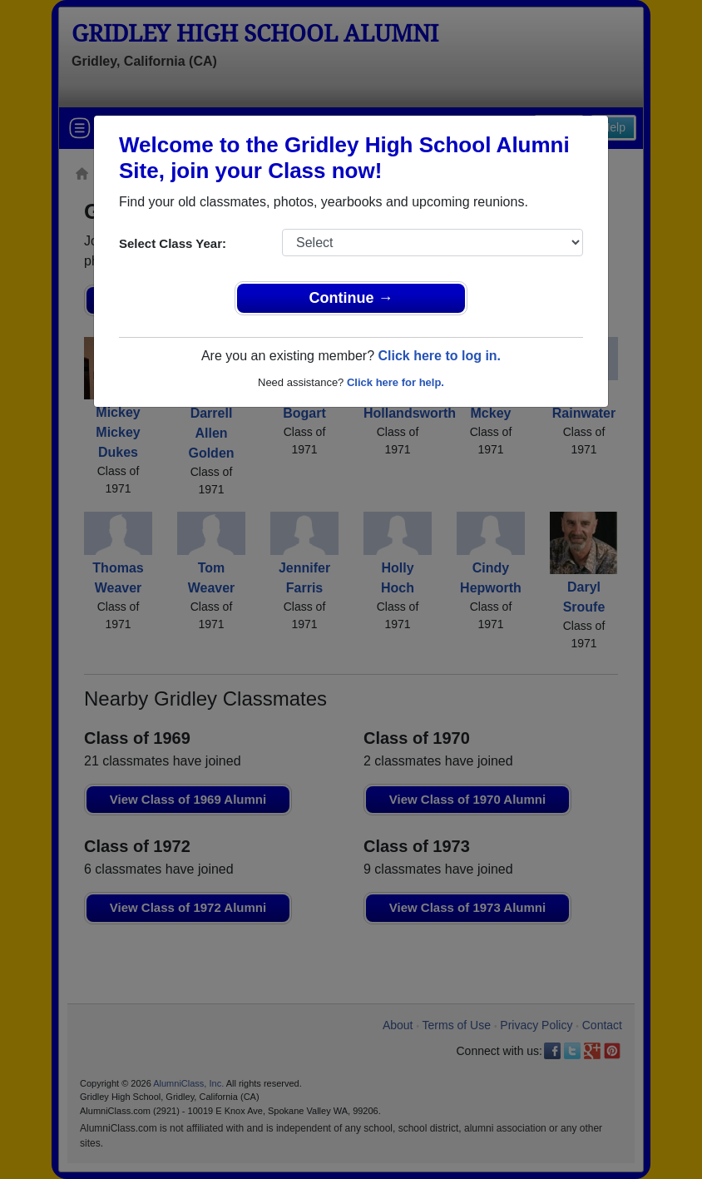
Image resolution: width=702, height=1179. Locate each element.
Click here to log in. (439, 356)
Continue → (351, 298)
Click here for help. (395, 382)
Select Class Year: (172, 243)
